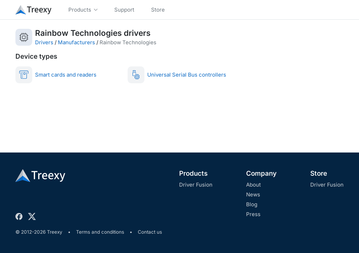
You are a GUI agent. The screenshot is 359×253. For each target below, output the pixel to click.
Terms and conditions (100, 232)
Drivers (44, 42)
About (253, 184)
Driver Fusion (195, 184)
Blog (251, 204)
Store (318, 173)
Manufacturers (76, 42)
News (253, 194)
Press (253, 214)
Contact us (150, 232)
